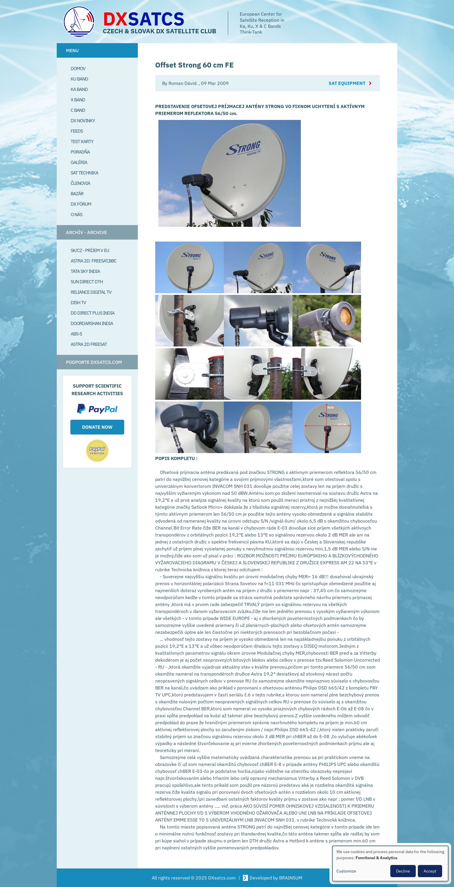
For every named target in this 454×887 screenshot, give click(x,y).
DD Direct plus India (92, 313)
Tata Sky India (85, 271)
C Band (78, 110)
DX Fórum (81, 204)
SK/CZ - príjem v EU (90, 250)
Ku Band (79, 79)
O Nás (76, 214)
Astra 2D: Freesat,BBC (93, 261)
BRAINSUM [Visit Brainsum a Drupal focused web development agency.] (290, 878)
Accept (430, 871)
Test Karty (82, 141)
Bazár (77, 193)
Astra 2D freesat (89, 344)
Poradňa (80, 152)
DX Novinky (83, 120)
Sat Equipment (347, 83)
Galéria (79, 162)
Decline (403, 871)
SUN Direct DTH (87, 281)
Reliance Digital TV (91, 292)
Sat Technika (84, 173)
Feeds (77, 131)
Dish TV (78, 302)
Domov (78, 68)
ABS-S (76, 334)
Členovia (80, 183)
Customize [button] (346, 871)
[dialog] (390, 863)
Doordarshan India (92, 323)
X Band (78, 100)
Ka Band (79, 89)
